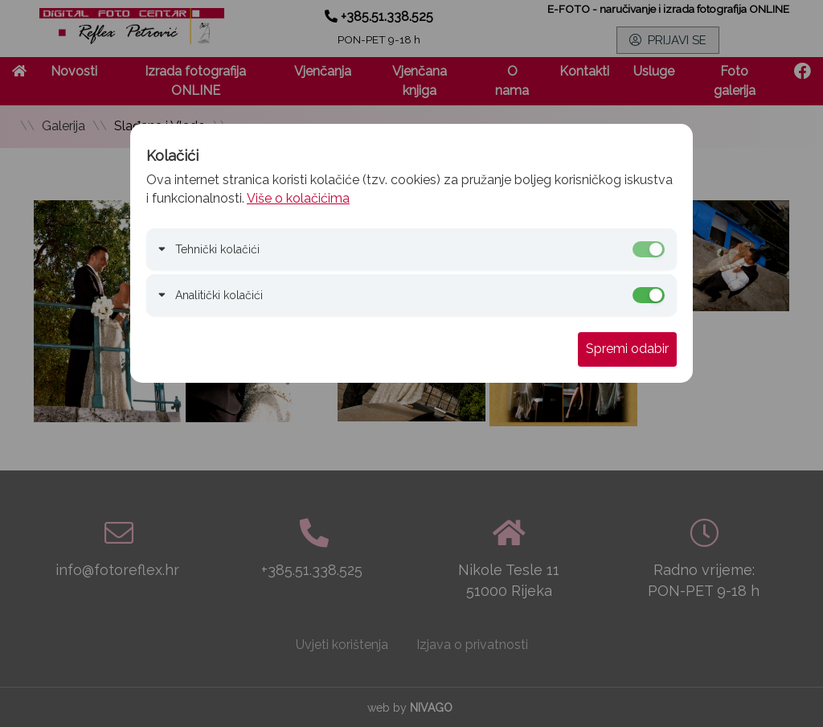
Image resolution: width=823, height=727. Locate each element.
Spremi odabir (627, 348)
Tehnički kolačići (217, 249)
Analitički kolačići (219, 295)
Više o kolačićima (298, 198)
